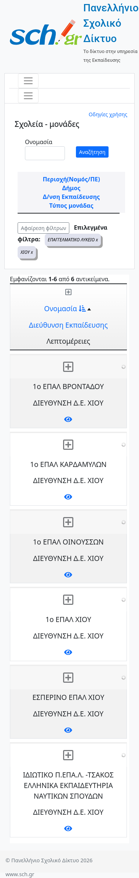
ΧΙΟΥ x (27, 252)
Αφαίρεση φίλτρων (43, 228)
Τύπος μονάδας (71, 205)
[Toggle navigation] (28, 81)
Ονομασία (38, 142)
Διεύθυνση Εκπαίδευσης (68, 325)
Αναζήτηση (92, 151)
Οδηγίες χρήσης (108, 114)
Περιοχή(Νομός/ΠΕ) (71, 179)
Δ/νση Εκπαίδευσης (71, 197)
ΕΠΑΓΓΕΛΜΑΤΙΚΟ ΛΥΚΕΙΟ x (73, 240)
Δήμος (71, 188)
